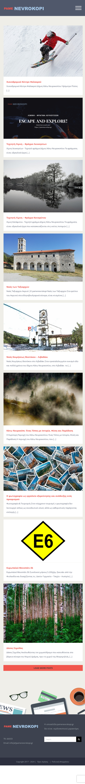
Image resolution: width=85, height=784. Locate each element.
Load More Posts (43, 668)
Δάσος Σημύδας (14, 648)
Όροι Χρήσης (42, 762)
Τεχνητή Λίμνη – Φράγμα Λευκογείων (26, 144)
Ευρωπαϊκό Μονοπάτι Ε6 (19, 567)
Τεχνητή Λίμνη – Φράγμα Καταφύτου (26, 217)
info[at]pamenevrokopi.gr (21, 743)
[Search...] (60, 739)
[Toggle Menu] (78, 8)
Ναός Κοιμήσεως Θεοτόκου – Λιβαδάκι (27, 357)
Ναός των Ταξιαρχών (17, 286)
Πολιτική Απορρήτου (60, 762)
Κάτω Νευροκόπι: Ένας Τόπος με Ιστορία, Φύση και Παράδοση (39, 430)
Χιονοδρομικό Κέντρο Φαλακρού (23, 81)
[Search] (78, 739)
